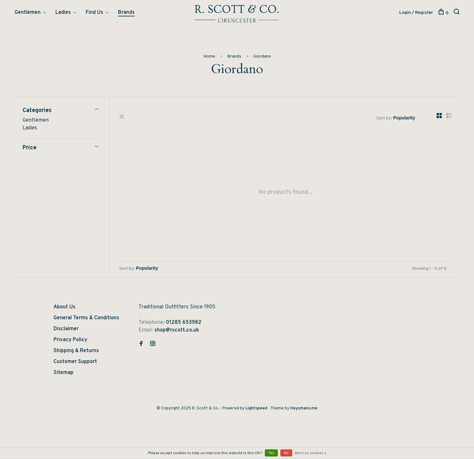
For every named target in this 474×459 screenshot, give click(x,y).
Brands (126, 12)
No (286, 453)
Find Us (94, 12)
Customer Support (75, 362)
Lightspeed (256, 408)
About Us (64, 307)
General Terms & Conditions (86, 318)
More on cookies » (310, 453)
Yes (271, 453)
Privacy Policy (70, 340)
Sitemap (63, 373)
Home (209, 56)
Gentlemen (28, 12)
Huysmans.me (303, 408)
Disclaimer (66, 329)
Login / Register (416, 12)
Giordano (262, 56)
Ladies (63, 12)
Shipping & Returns (76, 351)
